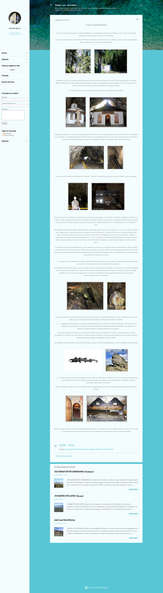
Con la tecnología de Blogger (96, 588)
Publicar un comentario (64, 456)
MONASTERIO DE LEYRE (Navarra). (69, 496)
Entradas (7, 133)
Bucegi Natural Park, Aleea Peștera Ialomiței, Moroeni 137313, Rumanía (89, 449)
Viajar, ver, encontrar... (67, 5)
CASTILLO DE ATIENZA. (64, 520)
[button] (137, 19)
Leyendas (62, 445)
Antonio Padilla (15, 28)
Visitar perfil (14, 33)
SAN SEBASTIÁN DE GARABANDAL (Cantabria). (74, 471)
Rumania (71, 445)
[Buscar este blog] (15, 86)
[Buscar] (141, 5)
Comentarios (8, 135)
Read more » (133, 490)
